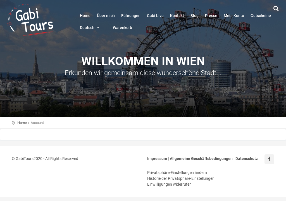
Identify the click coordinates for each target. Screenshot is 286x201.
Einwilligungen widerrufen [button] (169, 184)
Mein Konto (234, 15)
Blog (194, 15)
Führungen (130, 15)
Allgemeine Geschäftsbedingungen (201, 158)
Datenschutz (246, 158)
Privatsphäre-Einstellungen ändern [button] (177, 172)
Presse (211, 15)
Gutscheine (261, 15)
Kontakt (177, 15)
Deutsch (90, 27)
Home (85, 15)
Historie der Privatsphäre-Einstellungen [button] (180, 178)
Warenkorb (122, 27)
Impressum (157, 158)
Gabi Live (155, 15)
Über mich (106, 15)
